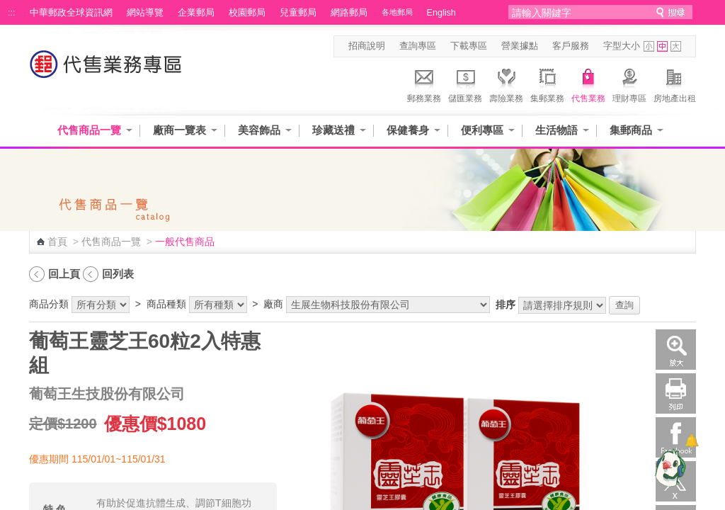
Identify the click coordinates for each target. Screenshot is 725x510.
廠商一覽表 (179, 130)
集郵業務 (547, 83)
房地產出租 (674, 83)
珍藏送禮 (333, 130)
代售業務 (588, 83)
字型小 (649, 46)
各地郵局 (397, 12)
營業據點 (519, 46)
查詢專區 (417, 46)
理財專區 (629, 83)
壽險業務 (506, 83)
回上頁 (64, 274)
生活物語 (556, 130)
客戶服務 (570, 46)
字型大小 (621, 46)
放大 (676, 349)
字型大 (675, 46)
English (441, 13)
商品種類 (166, 304)
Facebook (676, 437)
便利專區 (482, 130)
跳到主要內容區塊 (7, 7)
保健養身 (408, 130)
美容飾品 (259, 130)
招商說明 (366, 46)
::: (12, 13)
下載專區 (468, 46)
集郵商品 (631, 130)
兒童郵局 (298, 13)
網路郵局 (349, 13)
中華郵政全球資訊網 (71, 13)
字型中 (662, 46)
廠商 (273, 304)
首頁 (57, 241)
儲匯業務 (465, 83)
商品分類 (49, 304)
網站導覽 (145, 13)
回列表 (118, 274)
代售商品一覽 (89, 130)
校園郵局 (247, 13)
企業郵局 (196, 13)
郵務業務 (424, 83)
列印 (676, 393)
